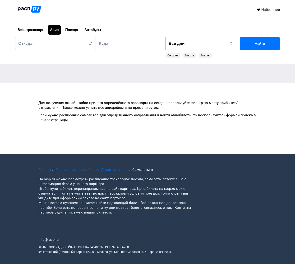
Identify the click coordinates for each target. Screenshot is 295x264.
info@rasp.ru (48, 239)
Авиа (54, 30)
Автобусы (92, 30)
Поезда (71, 30)
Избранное (268, 10)
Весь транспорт (30, 30)
